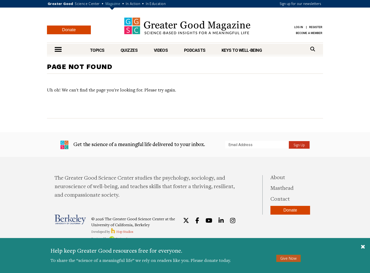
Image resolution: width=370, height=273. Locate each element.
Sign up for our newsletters (300, 3)
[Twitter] (186, 220)
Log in (298, 27)
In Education (156, 3)
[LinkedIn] (221, 220)
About (277, 177)
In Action (133, 3)
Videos (161, 50)
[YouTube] (209, 220)
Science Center (87, 3)
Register (315, 27)
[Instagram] (232, 220)
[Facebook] (197, 220)
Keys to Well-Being (242, 50)
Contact (280, 198)
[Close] (363, 247)
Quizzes (129, 50)
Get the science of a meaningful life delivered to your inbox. (132, 145)
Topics (97, 50)
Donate (69, 29)
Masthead (282, 187)
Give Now (288, 258)
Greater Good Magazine (187, 25)
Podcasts (195, 50)
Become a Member (309, 33)
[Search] (312, 49)
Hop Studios (121, 232)
